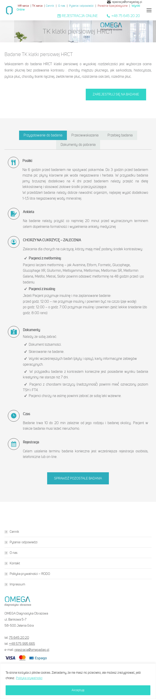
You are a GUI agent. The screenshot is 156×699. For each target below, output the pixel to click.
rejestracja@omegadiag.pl (124, 2)
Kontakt (15, 563)
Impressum (17, 584)
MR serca (23, 5)
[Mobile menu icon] (149, 10)
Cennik (50, 5)
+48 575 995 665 (22, 644)
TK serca (37, 5)
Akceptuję (78, 690)
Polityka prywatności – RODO (30, 574)
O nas (61, 5)
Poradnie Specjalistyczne (112, 5)
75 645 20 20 (19, 638)
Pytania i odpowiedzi (81, 5)
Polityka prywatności (29, 678)
